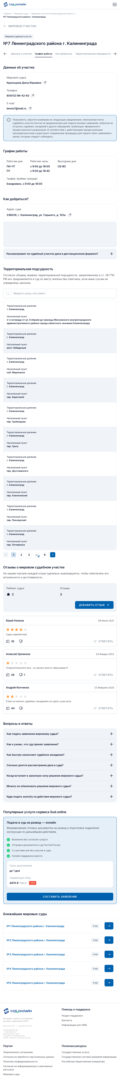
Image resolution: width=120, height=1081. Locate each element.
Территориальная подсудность (93, 53)
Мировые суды (11, 1074)
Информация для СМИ (74, 1025)
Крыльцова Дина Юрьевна (24, 82)
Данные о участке (21, 53)
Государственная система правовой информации (89, 1056)
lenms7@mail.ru (16, 108)
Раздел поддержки (72, 1015)
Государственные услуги (75, 1052)
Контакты (67, 1020)
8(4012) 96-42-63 (18, 95)
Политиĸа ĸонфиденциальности (20, 1061)
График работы (43, 53)
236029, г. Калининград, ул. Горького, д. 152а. (36, 215)
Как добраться (63, 53)
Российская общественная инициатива (83, 1061)
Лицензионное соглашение (18, 1052)
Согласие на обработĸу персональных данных (28, 1056)
